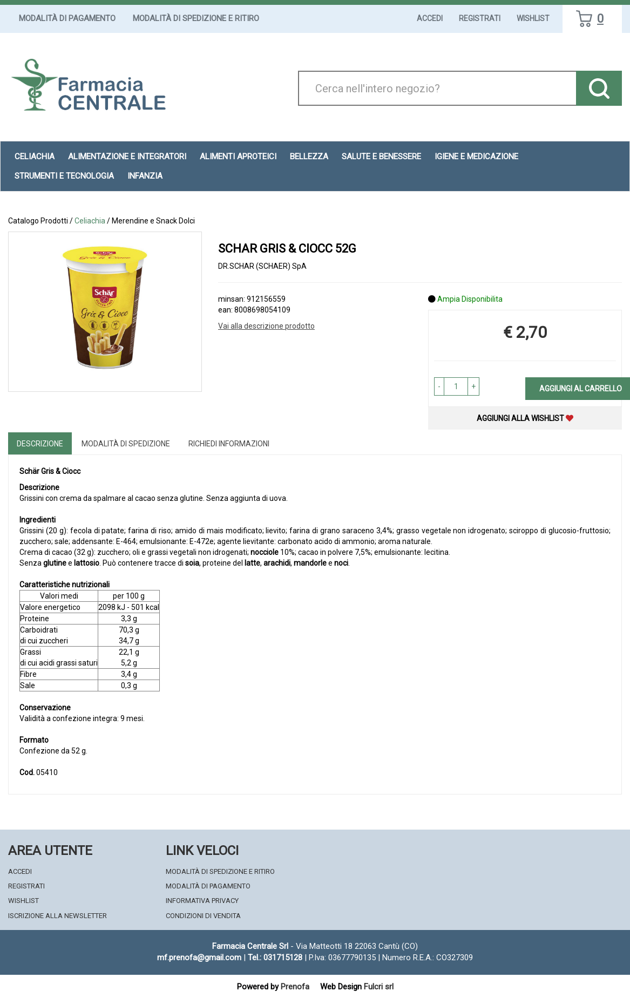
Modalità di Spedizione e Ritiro (196, 18)
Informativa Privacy (202, 901)
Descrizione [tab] (40, 443)
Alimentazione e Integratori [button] (127, 156)
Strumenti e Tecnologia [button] (64, 176)
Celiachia (89, 220)
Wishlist (533, 18)
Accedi (430, 18)
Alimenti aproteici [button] (238, 156)
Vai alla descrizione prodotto (266, 326)
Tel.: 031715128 (275, 957)
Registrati (479, 18)
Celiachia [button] (35, 156)
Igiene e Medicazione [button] (476, 156)
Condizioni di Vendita (203, 916)
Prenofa (295, 987)
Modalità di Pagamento (67, 18)
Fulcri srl (379, 987)
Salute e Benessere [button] (381, 156)
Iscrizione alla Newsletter (57, 916)
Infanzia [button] (144, 176)
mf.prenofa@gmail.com (199, 957)
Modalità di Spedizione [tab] (126, 443)
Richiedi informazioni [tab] (228, 443)
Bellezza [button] (309, 156)
